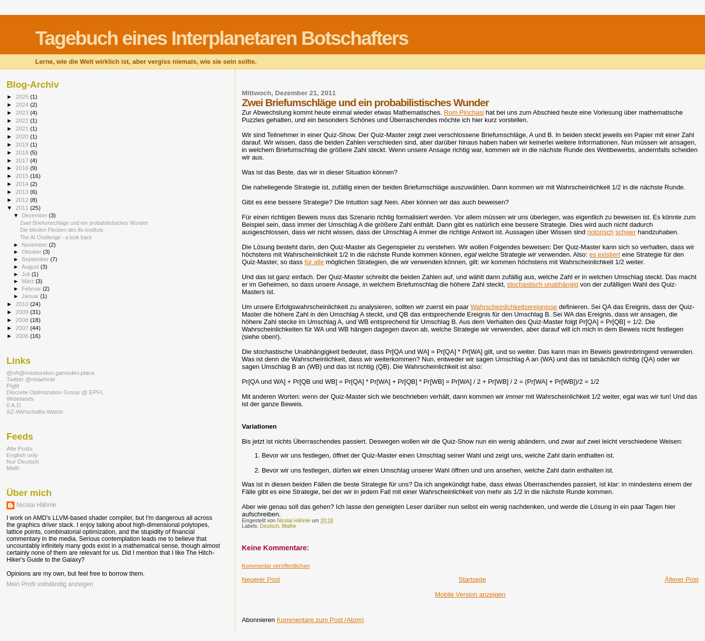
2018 (22, 152)
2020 (22, 136)
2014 (22, 183)
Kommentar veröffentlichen (276, 566)
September (36, 259)
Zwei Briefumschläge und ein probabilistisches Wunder (84, 223)
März (29, 281)
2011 (22, 207)
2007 (22, 327)
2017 (22, 160)
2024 (22, 104)
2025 (22, 96)
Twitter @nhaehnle (30, 379)
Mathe (289, 526)
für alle (314, 262)
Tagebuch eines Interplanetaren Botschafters (221, 38)
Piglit (12, 385)
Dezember (35, 215)
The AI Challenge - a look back (56, 237)
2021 (22, 128)
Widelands (20, 398)
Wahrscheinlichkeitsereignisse (514, 307)
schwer (625, 232)
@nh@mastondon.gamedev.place (50, 372)
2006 (22, 335)
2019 (22, 144)
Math (12, 468)
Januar (31, 296)
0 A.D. (14, 405)
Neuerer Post (261, 579)
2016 (22, 167)
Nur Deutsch (22, 461)
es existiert (604, 254)
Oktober (32, 252)
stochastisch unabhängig (542, 284)
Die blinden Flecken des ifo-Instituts (61, 230)
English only (22, 455)
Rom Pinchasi (464, 112)
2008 (22, 320)
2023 (22, 112)
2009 (22, 312)
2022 (22, 120)
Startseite (472, 579)
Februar (32, 289)
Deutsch (269, 526)
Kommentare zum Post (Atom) (320, 620)
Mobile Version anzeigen (470, 594)
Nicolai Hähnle (36, 504)
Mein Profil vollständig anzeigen (49, 584)
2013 (22, 191)
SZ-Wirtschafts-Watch (34, 411)
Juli (27, 274)
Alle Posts (19, 448)
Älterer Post (682, 579)
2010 (22, 304)
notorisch (600, 232)
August (31, 267)
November (35, 245)
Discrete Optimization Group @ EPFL (55, 392)
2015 (22, 175)
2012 (22, 199)
